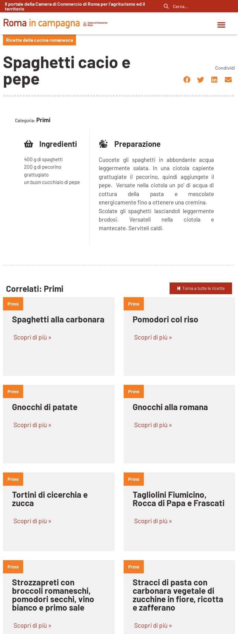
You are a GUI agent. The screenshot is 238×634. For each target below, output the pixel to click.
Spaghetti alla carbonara (58, 319)
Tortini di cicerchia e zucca (50, 498)
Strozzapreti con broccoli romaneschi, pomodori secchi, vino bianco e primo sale (53, 594)
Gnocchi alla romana (170, 407)
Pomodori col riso (165, 319)
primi (13, 303)
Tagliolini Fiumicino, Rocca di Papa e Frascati (178, 498)
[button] (221, 25)
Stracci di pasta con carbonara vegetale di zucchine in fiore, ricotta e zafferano (178, 594)
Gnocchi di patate (44, 407)
